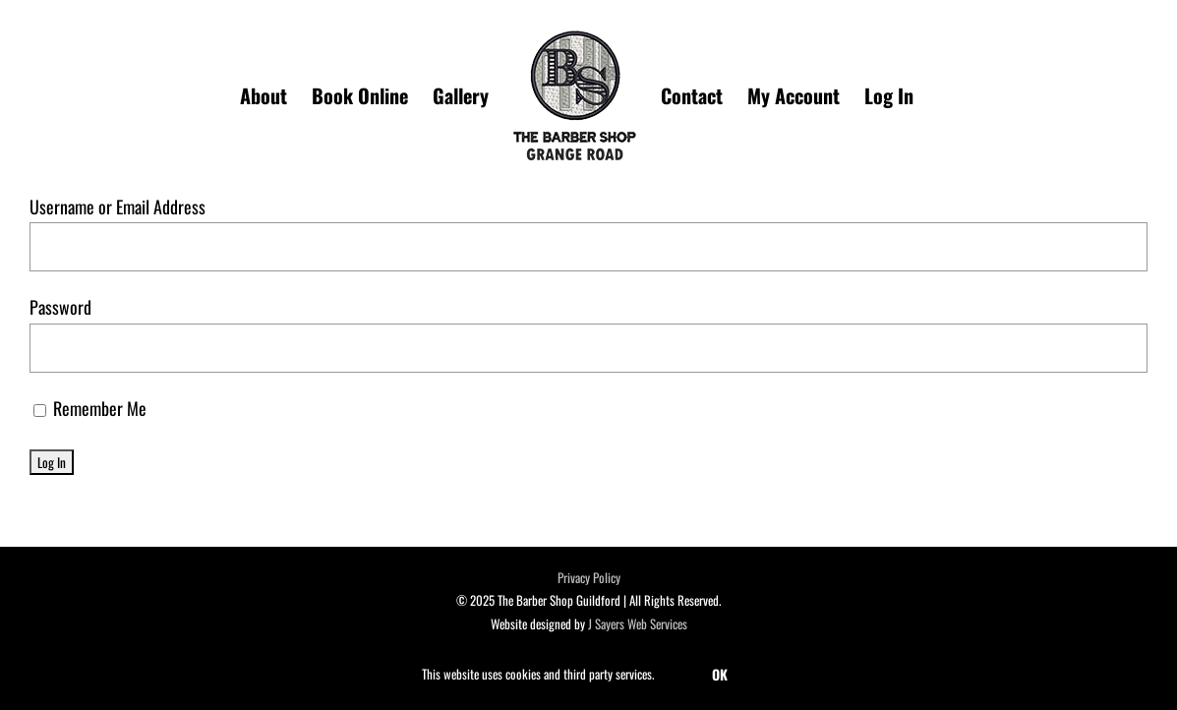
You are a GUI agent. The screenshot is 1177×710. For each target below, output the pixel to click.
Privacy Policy (589, 577)
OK (720, 674)
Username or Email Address (117, 206)
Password (60, 307)
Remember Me (90, 408)
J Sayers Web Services (637, 623)
